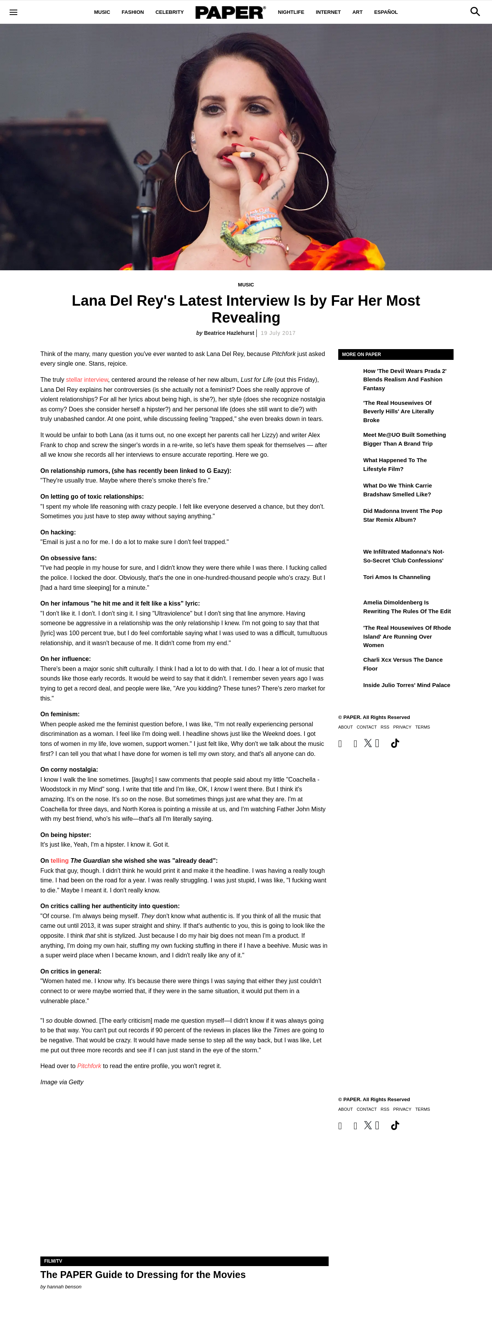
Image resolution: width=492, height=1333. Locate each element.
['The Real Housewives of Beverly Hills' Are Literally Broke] (349, 408)
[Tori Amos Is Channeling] (349, 582)
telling (60, 860)
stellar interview (87, 379)
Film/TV (53, 1261)
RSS (385, 727)
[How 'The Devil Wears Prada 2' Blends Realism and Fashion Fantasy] (349, 376)
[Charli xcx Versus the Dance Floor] (349, 665)
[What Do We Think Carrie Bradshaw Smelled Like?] (349, 491)
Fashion (133, 12)
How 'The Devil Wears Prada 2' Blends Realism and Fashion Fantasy (405, 379)
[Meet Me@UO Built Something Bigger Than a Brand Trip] (349, 440)
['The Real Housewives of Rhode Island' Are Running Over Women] (349, 633)
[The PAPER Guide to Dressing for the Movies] (184, 1184)
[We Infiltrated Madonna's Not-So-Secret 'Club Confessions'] (349, 557)
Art (357, 12)
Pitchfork (89, 1066)
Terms (422, 727)
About (345, 727)
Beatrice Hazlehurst (229, 333)
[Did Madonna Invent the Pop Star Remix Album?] (349, 516)
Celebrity (169, 12)
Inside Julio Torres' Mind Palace (406, 685)
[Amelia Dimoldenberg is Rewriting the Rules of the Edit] (349, 607)
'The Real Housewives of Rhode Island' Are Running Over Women (407, 636)
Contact (367, 727)
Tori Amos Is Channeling (396, 577)
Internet (328, 12)
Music (102, 12)
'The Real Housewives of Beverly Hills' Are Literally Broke (398, 411)
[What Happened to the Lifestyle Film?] (349, 465)
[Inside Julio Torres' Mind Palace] (349, 690)
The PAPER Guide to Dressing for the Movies (143, 1274)
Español (386, 12)
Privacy (402, 727)
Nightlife (291, 12)
